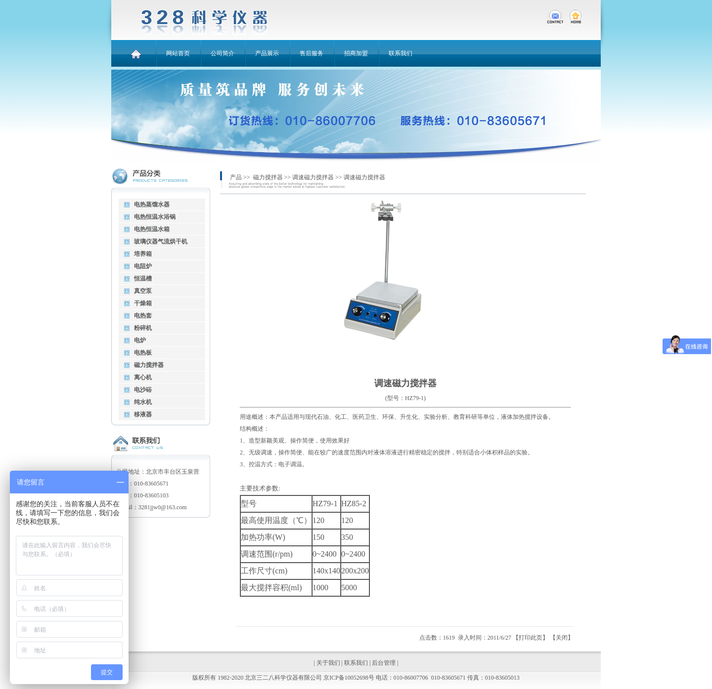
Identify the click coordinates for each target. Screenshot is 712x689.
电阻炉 (143, 266)
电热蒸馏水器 (152, 204)
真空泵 (143, 290)
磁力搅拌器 (149, 365)
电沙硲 (143, 389)
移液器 (143, 414)
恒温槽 (143, 278)
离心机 (143, 377)
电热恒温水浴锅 (155, 216)
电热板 (143, 352)
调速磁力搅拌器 (313, 177)
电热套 (143, 315)
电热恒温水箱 (152, 229)
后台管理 (384, 662)
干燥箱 (143, 303)
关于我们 (328, 662)
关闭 (562, 637)
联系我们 (356, 662)
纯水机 (143, 402)
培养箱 (143, 253)
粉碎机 (143, 327)
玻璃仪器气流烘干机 (160, 241)
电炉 (140, 340)
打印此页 (530, 637)
